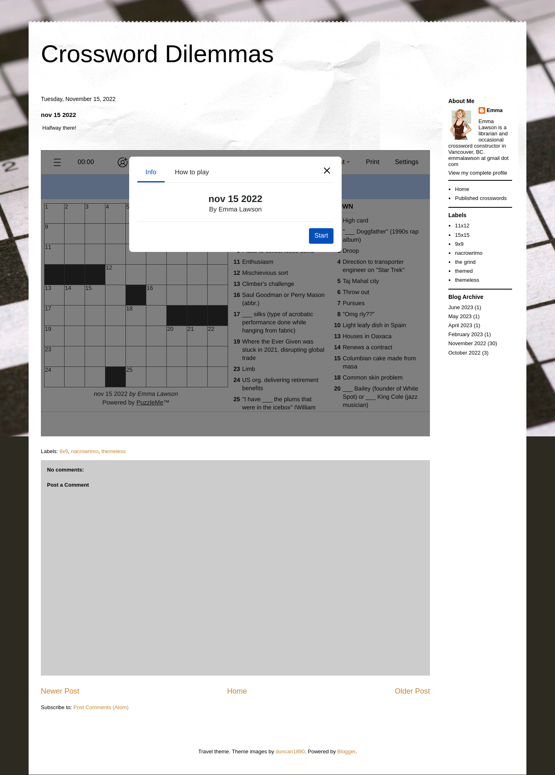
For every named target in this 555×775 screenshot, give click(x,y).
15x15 (462, 235)
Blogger (346, 751)
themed (463, 271)
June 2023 (460, 307)
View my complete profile (477, 173)
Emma (495, 110)
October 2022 (464, 353)
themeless (113, 451)
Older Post (412, 691)
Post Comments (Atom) (101, 707)
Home (237, 691)
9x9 (64, 451)
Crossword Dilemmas (157, 53)
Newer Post (60, 691)
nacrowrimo (84, 451)
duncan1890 (290, 751)
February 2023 (465, 334)
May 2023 (460, 316)
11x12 (462, 225)
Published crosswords (480, 198)
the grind (465, 262)
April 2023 (460, 325)
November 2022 (467, 343)
